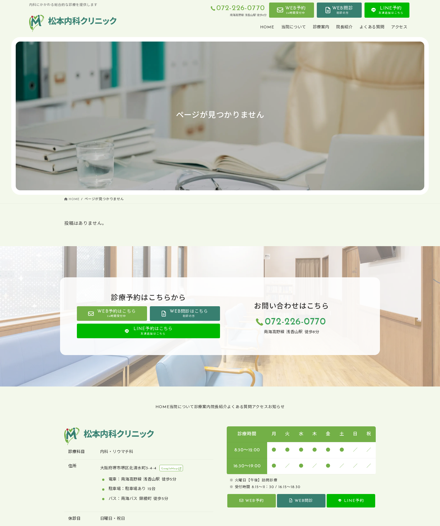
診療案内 (194, 407)
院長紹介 (218, 407)
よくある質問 (247, 407)
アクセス (276, 407)
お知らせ (301, 407)
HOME (137, 407)
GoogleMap (172, 469)
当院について (165, 407)
